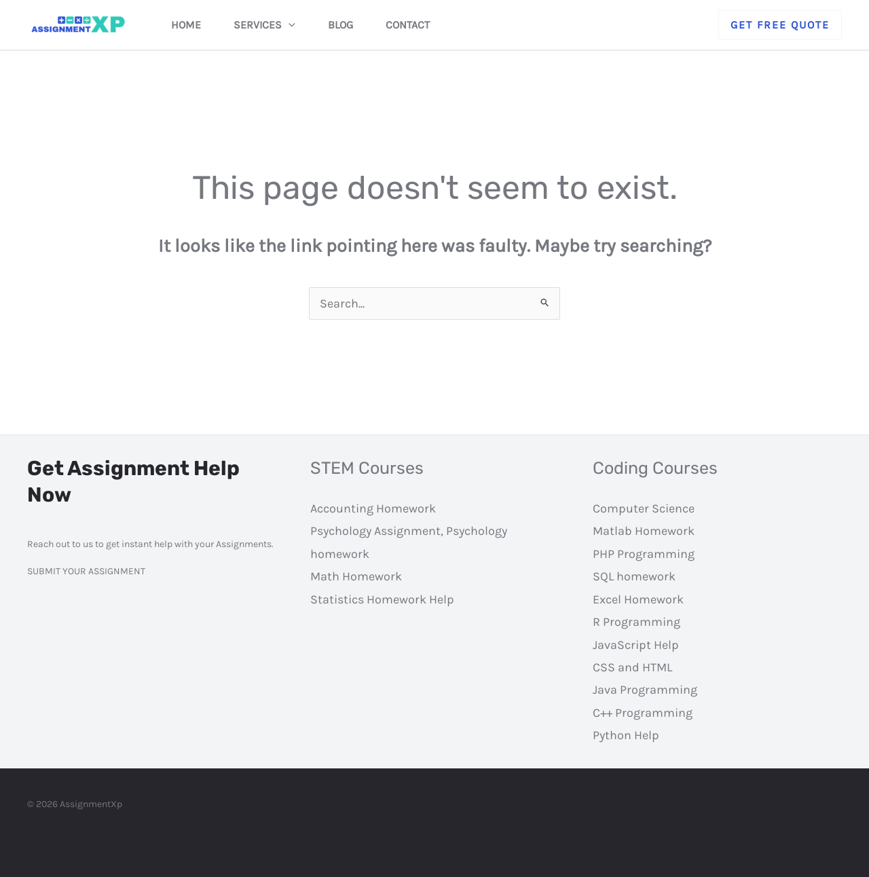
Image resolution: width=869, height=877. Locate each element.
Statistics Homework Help (382, 599)
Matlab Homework (644, 530)
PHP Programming (644, 553)
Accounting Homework (373, 508)
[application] (288, 25)
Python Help (626, 735)
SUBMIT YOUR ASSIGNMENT (86, 571)
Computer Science (644, 508)
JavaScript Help (636, 644)
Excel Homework (638, 599)
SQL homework (634, 576)
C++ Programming (642, 712)
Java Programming (645, 689)
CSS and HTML (632, 667)
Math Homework (356, 576)
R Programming (636, 621)
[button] (780, 25)
